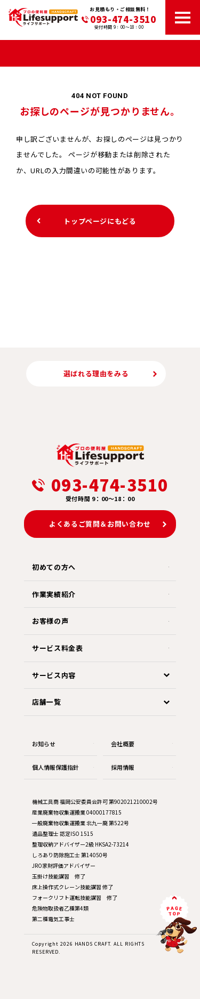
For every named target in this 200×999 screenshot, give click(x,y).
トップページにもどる (100, 221)
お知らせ (43, 743)
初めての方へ (54, 567)
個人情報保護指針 (55, 767)
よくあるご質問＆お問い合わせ (100, 524)
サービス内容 (54, 675)
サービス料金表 (57, 648)
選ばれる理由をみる (96, 373)
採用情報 (122, 767)
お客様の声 (50, 621)
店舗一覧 (46, 702)
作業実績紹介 (54, 594)
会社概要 (122, 743)
